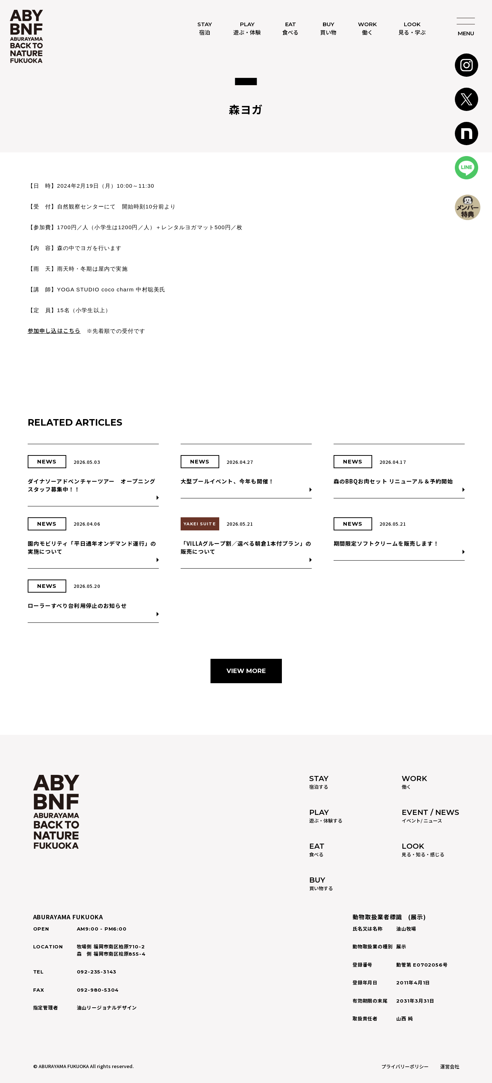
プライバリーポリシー (405, 1066)
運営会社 (449, 1066)
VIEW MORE (246, 670)
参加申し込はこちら (54, 330)
